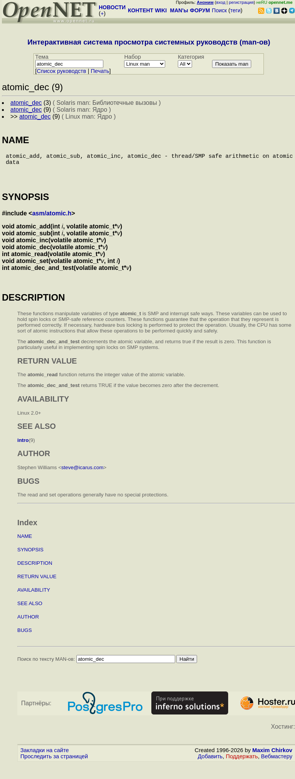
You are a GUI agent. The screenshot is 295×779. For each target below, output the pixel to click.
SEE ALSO (29, 611)
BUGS (24, 638)
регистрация (241, 2)
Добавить (210, 764)
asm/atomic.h (51, 221)
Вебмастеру (276, 764)
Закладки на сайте (44, 758)
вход (220, 2)
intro (23, 448)
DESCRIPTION (34, 571)
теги (235, 10)
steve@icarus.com (82, 475)
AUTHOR (28, 624)
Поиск (219, 10)
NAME (24, 544)
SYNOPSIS (30, 557)
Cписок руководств (61, 71)
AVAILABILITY (33, 597)
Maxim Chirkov (272, 758)
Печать (100, 71)
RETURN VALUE (36, 584)
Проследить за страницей (54, 764)
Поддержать (242, 764)
